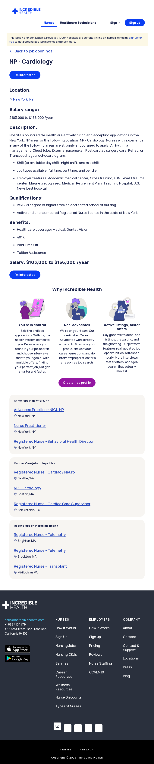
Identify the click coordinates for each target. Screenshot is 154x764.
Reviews (95, 654)
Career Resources (63, 674)
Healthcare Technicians (78, 23)
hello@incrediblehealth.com (24, 620)
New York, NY (21, 99)
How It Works (65, 628)
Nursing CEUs (66, 654)
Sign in (115, 23)
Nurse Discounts (68, 697)
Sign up (134, 23)
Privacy (87, 749)
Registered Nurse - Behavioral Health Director (54, 441)
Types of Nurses (68, 706)
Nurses (49, 23)
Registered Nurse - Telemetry (40, 534)
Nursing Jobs (65, 645)
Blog (126, 676)
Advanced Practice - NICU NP (39, 409)
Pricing (94, 645)
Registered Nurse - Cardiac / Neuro (44, 472)
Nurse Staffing (100, 663)
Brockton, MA (25, 556)
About (127, 628)
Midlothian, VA (26, 572)
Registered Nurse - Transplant (40, 566)
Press (127, 667)
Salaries (61, 663)
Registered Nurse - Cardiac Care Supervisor (52, 503)
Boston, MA (24, 494)
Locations (131, 658)
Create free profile (77, 382)
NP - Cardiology (27, 487)
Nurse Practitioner (30, 425)
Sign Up (61, 636)
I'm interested (25, 75)
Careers (129, 636)
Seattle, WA (24, 478)
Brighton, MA (25, 541)
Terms (66, 749)
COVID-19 (96, 672)
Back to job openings (31, 51)
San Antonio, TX (27, 510)
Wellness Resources (63, 687)
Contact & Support (131, 647)
